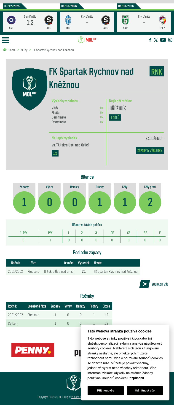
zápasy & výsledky (149, 150)
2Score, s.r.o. (78, 397)
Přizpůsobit (135, 378)
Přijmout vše (105, 390)
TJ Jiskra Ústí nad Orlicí (72, 144)
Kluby (24, 50)
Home (12, 50)
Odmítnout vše (145, 390)
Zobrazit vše (160, 284)
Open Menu (5, 40)
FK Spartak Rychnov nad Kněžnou (53, 50)
